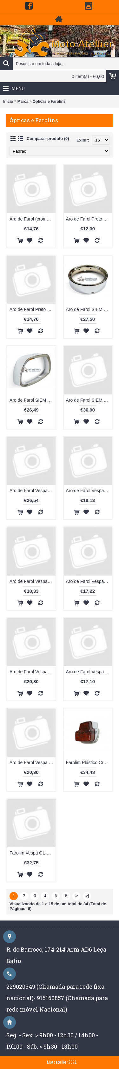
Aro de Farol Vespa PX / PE (89, 581)
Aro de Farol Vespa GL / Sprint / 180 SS (33, 581)
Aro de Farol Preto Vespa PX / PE (33, 309)
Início (8, 101)
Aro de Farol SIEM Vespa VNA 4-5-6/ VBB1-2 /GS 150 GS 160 (89, 400)
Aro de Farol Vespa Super (89, 671)
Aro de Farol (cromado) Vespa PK (33, 218)
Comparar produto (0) (48, 138)
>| (87, 896)
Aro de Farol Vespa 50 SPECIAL (89, 490)
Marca (23, 101)
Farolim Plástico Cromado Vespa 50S (89, 762)
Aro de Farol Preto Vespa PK (89, 218)
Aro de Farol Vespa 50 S (33, 490)
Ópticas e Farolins (49, 101)
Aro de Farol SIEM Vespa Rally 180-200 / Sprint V (89, 309)
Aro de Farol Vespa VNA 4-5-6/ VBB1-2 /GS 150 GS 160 (33, 671)
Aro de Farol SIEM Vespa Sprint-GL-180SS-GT (33, 400)
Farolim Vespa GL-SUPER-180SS (33, 852)
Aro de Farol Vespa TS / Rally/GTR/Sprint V (33, 762)
